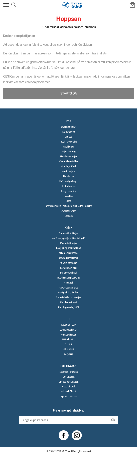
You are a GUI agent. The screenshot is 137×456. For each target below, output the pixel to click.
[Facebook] (64, 435)
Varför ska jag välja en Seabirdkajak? (68, 238)
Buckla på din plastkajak (68, 277)
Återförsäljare (68, 171)
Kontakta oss (68, 131)
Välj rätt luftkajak (68, 391)
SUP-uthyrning (68, 339)
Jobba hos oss (68, 186)
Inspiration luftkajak (68, 396)
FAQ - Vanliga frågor (68, 181)
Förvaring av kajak (68, 268)
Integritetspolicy (68, 191)
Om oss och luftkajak (68, 381)
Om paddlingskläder (68, 258)
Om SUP (69, 344)
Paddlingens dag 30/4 (68, 307)
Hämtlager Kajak (68, 166)
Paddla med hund (68, 302)
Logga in (68, 216)
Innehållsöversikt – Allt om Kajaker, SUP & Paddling (68, 206)
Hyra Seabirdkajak (68, 156)
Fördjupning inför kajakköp (68, 248)
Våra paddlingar (68, 334)
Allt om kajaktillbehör (68, 253)
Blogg (68, 201)
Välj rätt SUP (68, 349)
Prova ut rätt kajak (68, 243)
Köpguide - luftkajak (68, 371)
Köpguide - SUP (68, 324)
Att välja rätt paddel (68, 263)
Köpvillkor (68, 196)
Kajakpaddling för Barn (68, 292)
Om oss (68, 136)
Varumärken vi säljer (68, 161)
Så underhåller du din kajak (68, 297)
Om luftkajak (68, 376)
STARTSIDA (68, 93)
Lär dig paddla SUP (68, 329)
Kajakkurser (68, 146)
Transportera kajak (68, 272)
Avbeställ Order (68, 211)
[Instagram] (77, 435)
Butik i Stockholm (68, 141)
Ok (113, 420)
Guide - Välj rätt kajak (68, 233)
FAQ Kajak (68, 282)
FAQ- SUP (68, 354)
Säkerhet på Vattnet (68, 287)
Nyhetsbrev (68, 176)
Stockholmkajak (68, 126)
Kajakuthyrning (69, 151)
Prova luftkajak (68, 386)
